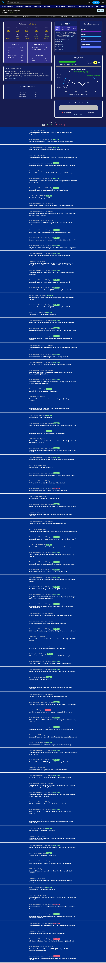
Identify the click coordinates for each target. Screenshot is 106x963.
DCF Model (64, 17)
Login (88, 2)
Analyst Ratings (59, 6)
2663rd (8, 38)
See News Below (78, 115)
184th (8, 31)
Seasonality (72, 6)
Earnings (47, 6)
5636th (27, 38)
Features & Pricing (86, 6)
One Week (68, 28)
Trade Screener (7, 6)
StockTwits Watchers (27, 87)
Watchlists (37, 6)
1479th (46, 38)
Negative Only (60, 124)
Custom (74, 28)
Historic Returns (77, 17)
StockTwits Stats (50, 17)
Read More (12, 78)
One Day (63, 28)
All (43, 124)
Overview (6, 17)
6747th (17, 38)
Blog (103, 6)
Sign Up (96, 2)
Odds (15, 17)
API (97, 6)
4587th (36, 38)
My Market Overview (23, 6)
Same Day (57, 28)
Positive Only (50, 124)
